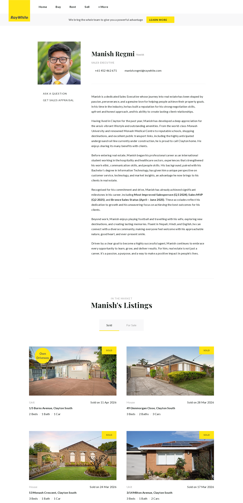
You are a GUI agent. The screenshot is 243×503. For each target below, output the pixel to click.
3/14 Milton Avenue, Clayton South (149, 492)
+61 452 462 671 (106, 70)
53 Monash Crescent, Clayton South (53, 492)
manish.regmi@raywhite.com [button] (143, 70)
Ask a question (55, 93)
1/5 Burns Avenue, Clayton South (50, 408)
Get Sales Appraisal (58, 100)
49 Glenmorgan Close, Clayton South (151, 408)
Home (43, 6)
